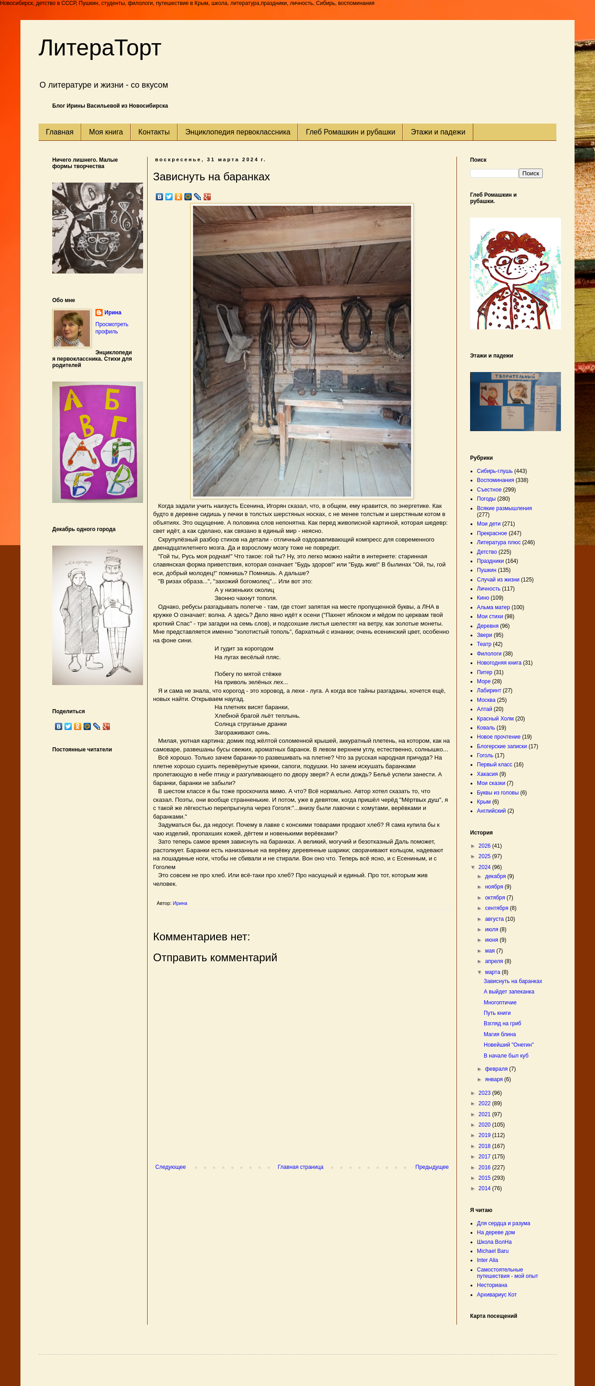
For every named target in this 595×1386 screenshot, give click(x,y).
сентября (497, 908)
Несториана (492, 1285)
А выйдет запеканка (509, 992)
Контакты (154, 132)
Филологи (489, 654)
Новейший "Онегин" (509, 1045)
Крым (484, 802)
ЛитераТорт (100, 47)
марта (493, 972)
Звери (484, 635)
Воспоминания (495, 480)
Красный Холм (495, 718)
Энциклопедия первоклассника (238, 132)
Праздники (490, 561)
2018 (485, 1146)
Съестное (489, 490)
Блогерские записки (502, 746)
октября (495, 897)
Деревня (488, 626)
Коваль (486, 728)
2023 (485, 1093)
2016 (485, 1167)
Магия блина (500, 1034)
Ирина (112, 312)
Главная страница (301, 1167)
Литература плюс (499, 542)
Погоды (486, 499)
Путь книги (497, 1013)
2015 (485, 1178)
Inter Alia (487, 1260)
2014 (485, 1188)
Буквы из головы (498, 793)
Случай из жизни (498, 579)
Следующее (170, 1167)
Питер (484, 672)
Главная (60, 132)
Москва (486, 700)
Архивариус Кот (497, 1295)
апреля (495, 961)
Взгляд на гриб (502, 1023)
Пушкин (486, 570)
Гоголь (485, 755)
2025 (485, 856)
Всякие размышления (504, 508)
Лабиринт (489, 690)
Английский (491, 811)
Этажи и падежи (438, 132)
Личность (489, 589)
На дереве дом (496, 1232)
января (494, 1079)
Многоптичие (500, 1002)
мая (490, 951)
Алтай (484, 709)
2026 (485, 846)
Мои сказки (491, 783)
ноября (495, 887)
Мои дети (489, 524)
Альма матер (493, 607)
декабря (496, 876)
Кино (483, 598)
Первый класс (494, 764)
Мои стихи (490, 616)
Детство (487, 552)
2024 (485, 867)
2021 (485, 1114)
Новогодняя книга (499, 663)
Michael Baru (493, 1251)
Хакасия (487, 774)
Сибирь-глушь (495, 471)
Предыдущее (432, 1167)
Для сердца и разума (503, 1223)
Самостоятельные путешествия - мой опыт (507, 1273)
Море (484, 681)
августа (495, 919)
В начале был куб (506, 1056)
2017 (485, 1156)
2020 (485, 1125)
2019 (485, 1135)
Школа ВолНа (494, 1242)
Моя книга (106, 132)
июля (492, 929)
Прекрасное (492, 533)
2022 (485, 1103)
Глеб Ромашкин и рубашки (350, 132)
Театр (484, 644)
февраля (497, 1069)
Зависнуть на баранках (513, 981)
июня (492, 940)
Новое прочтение (499, 737)
